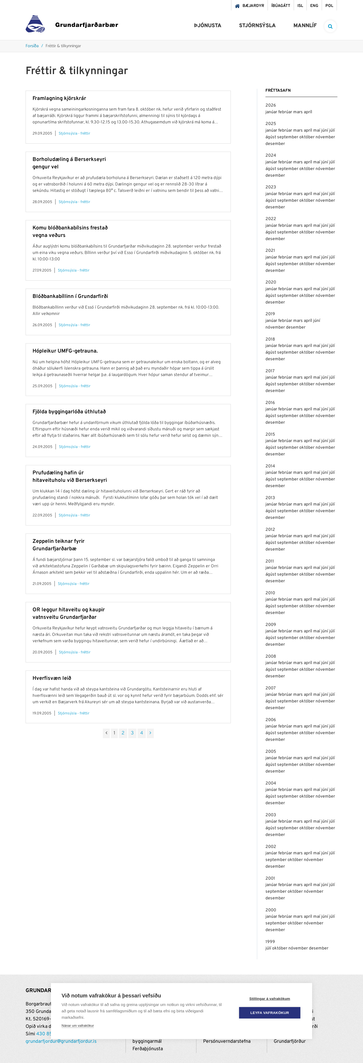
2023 (270, 187)
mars (298, 112)
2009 (270, 625)
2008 (270, 656)
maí (317, 130)
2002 (270, 847)
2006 (270, 720)
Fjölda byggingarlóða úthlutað (69, 412)
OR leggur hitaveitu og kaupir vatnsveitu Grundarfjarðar (69, 614)
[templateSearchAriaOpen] (330, 26)
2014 (270, 466)
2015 (270, 434)
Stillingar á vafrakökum (269, 999)
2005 (270, 751)
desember (275, 144)
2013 (270, 498)
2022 (270, 219)
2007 (270, 688)
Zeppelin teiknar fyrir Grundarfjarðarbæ (58, 545)
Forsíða (32, 46)
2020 (270, 282)
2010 (270, 593)
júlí (332, 130)
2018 (270, 339)
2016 (270, 403)
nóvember (325, 137)
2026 (270, 105)
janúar (271, 112)
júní (325, 130)
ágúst (271, 137)
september (288, 137)
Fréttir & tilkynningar (63, 46)
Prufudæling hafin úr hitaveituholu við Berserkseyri (70, 477)
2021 (270, 250)
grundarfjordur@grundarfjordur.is (61, 1041)
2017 (270, 371)
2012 (270, 529)
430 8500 (47, 1034)
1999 (270, 942)
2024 (270, 155)
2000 (270, 910)
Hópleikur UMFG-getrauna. (65, 351)
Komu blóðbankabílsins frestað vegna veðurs (70, 232)
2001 (270, 878)
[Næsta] (150, 733)
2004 (270, 783)
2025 (270, 124)
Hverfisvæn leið (52, 678)
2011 (269, 561)
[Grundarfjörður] (72, 25)
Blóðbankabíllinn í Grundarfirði (70, 296)
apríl (308, 112)
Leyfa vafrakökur (270, 1013)
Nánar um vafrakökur (78, 1026)
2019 (270, 314)
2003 (270, 815)
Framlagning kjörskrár (59, 98)
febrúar (285, 112)
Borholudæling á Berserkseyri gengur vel (69, 163)
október (307, 137)
